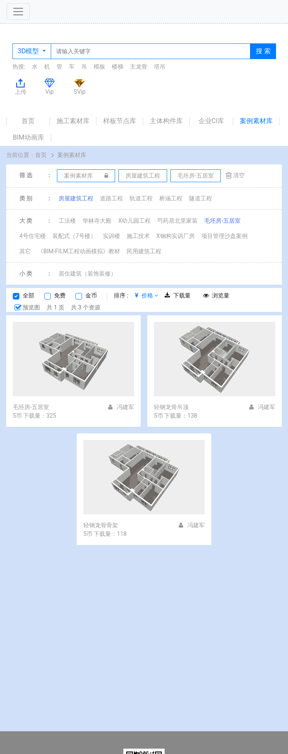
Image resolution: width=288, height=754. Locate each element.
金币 (91, 295)
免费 (60, 295)
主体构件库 (166, 121)
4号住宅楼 (32, 236)
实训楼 (111, 236)
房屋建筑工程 (76, 198)
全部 (28, 295)
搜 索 (263, 51)
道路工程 (111, 198)
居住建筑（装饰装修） (87, 273)
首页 (28, 121)
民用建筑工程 (144, 251)
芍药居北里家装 (177, 220)
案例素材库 (256, 121)
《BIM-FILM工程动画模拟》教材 (79, 251)
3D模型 (29, 51)
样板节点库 (119, 121)
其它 (25, 251)
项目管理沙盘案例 (224, 236)
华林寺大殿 (97, 220)
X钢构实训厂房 (175, 236)
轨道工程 (141, 198)
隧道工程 (200, 198)
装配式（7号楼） (74, 236)
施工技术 (138, 236)
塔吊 (159, 66)
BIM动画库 (28, 137)
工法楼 (67, 220)
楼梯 (117, 66)
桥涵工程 (170, 198)
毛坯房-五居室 (222, 220)
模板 (99, 66)
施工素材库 (73, 121)
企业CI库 (211, 121)
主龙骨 (138, 66)
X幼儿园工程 (134, 220)
